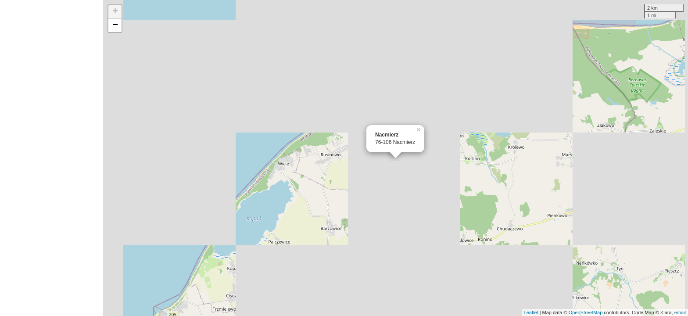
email (680, 312)
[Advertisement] (51, 158)
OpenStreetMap (586, 312)
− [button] (115, 25)
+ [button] (115, 11)
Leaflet (531, 312)
